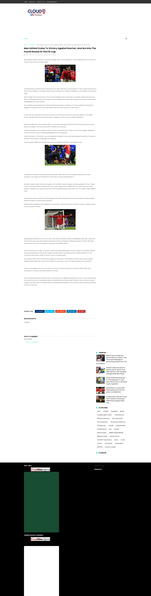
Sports (116, 138)
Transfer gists (119, 141)
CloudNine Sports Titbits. (104, 113)
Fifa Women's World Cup (118, 120)
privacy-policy (71, 549)
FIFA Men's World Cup (103, 116)
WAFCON (99, 145)
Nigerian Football (102, 134)
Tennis (123, 138)
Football (32, 45)
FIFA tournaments (117, 116)
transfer (99, 141)
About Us (32, 2)
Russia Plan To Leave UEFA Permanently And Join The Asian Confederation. (115, 88)
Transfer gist (108, 141)
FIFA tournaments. (102, 120)
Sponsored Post (51, 2)
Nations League (101, 131)
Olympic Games (114, 134)
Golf (110, 127)
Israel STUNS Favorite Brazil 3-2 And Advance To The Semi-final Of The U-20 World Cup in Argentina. (116, 79)
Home (25, 2)
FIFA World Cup (101, 123)
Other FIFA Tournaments (104, 138)
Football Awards (120, 123)
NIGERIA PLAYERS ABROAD (116, 131)
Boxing (122, 109)
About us (63, 549)
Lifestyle (116, 127)
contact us (81, 549)
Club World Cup (119, 113)
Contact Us (41, 2)
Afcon (99, 109)
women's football (110, 145)
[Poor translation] (7, 567)
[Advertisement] (92, 19)
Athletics (106, 109)
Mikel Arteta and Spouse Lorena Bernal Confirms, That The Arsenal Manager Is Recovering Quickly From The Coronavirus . (111, 58)
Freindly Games (101, 127)
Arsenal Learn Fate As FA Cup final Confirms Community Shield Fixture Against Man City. (116, 98)
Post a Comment (32, 345)
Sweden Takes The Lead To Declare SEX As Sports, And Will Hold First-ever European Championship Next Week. (116, 69)
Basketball (114, 109)
